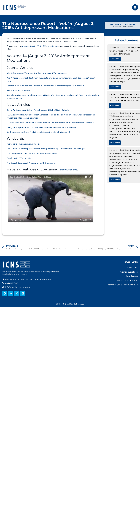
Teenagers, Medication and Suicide (23, 144)
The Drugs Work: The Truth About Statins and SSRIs (32, 153)
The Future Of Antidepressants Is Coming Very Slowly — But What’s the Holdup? (46, 149)
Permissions (132, 276)
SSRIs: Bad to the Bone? (18, 90)
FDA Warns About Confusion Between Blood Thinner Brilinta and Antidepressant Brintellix (50, 123)
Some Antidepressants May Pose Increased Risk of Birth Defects (38, 110)
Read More (115, 59)
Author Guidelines (129, 272)
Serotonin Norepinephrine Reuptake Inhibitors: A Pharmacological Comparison (45, 86)
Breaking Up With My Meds (20, 158)
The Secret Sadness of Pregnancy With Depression (31, 163)
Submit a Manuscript (127, 280)
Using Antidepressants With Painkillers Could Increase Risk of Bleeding (41, 127)
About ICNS (132, 267)
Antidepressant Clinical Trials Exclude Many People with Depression (39, 132)
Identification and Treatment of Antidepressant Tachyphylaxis (37, 73)
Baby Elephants (68, 169)
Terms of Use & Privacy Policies (123, 285)
